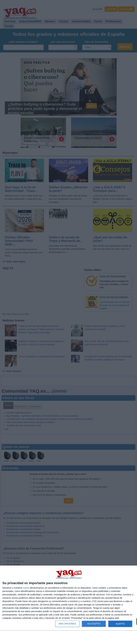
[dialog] (68, 598)
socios (26, 588)
